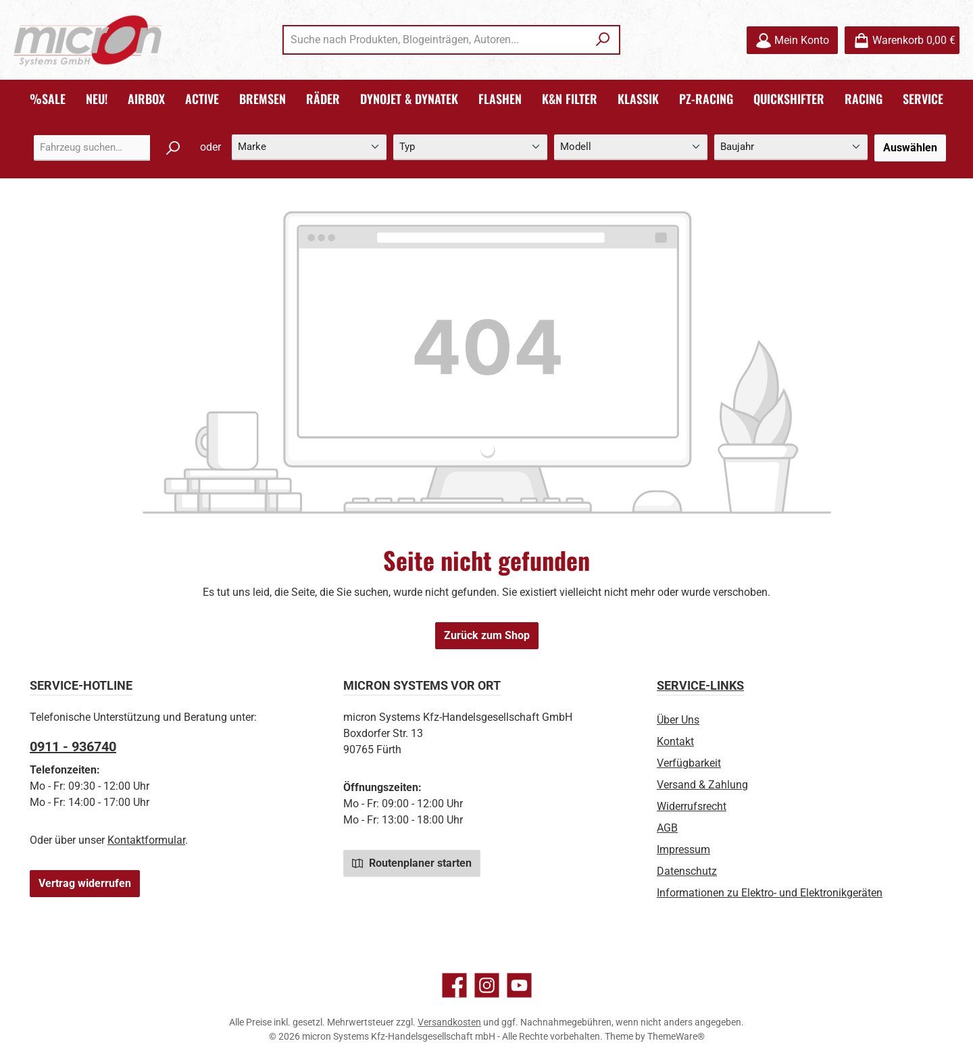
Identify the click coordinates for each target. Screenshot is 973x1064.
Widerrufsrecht (691, 806)
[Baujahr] (791, 147)
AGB (667, 827)
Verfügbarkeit (689, 763)
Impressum (683, 849)
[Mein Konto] (792, 40)
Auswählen (910, 147)
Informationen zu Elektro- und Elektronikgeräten (769, 892)
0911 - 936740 (73, 746)
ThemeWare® (676, 1036)
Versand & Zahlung (702, 784)
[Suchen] (603, 39)
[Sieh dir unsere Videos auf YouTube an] (519, 985)
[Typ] (470, 147)
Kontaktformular (146, 840)
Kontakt (675, 741)
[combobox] (436, 39)
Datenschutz (687, 871)
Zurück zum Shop (487, 635)
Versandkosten (449, 1022)
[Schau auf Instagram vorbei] (487, 985)
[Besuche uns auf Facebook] (454, 985)
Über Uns (678, 719)
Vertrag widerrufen (85, 883)
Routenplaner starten (412, 862)
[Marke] (309, 147)
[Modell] (630, 147)
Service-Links (700, 685)
